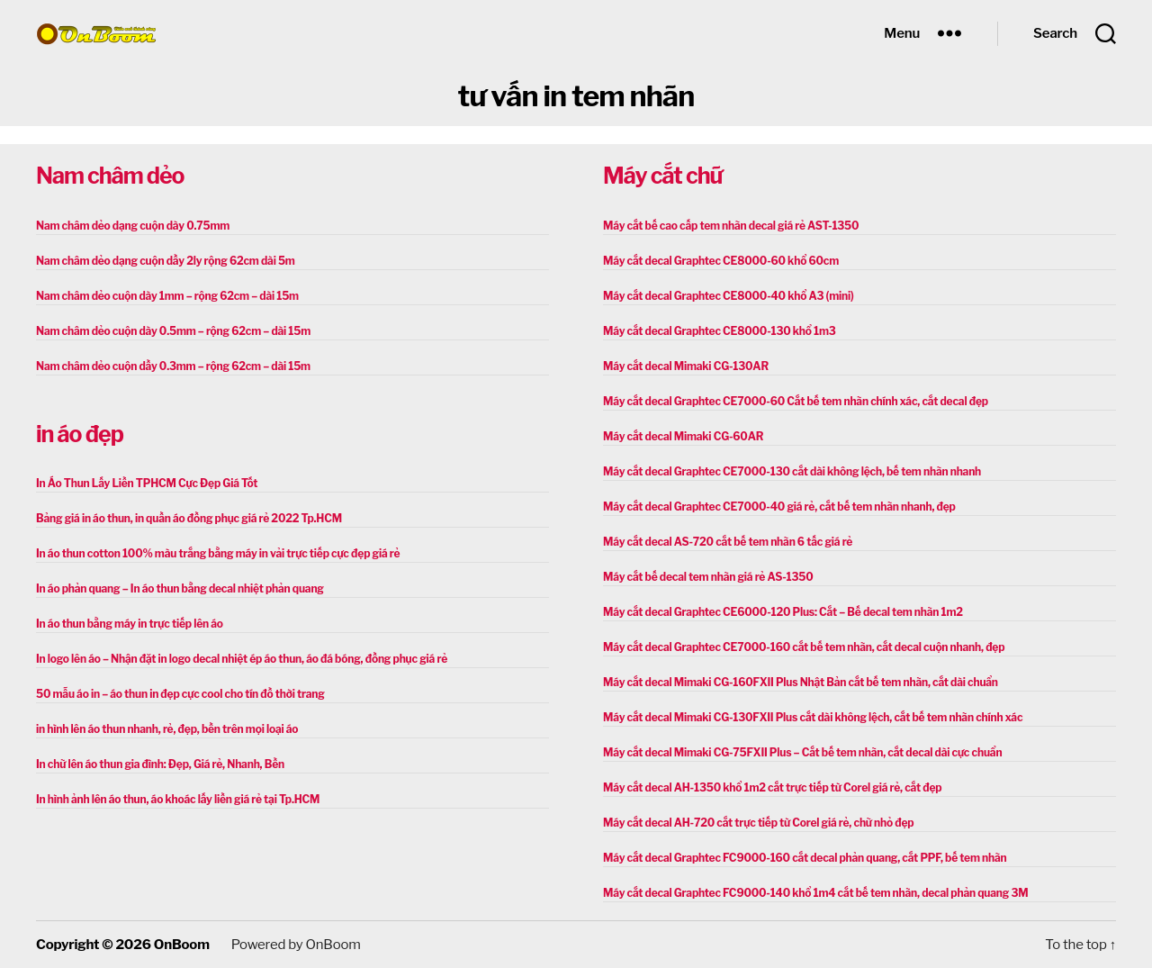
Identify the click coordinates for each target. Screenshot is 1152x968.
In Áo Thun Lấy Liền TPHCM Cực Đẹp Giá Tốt (146, 483)
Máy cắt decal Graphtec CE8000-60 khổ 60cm (721, 260)
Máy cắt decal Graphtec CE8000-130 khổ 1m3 (719, 331)
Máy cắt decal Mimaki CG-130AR (686, 366)
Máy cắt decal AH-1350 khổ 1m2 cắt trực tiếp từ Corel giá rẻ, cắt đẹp (772, 787)
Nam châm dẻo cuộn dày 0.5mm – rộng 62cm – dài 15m (173, 331)
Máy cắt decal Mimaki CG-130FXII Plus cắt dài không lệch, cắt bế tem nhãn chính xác (812, 717)
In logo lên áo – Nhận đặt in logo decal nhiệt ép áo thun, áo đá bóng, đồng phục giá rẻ (241, 658)
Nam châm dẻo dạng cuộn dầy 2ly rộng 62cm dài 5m (165, 260)
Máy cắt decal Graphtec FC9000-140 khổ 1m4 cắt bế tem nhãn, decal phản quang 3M (815, 893)
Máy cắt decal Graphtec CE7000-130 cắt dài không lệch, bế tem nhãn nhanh (792, 471)
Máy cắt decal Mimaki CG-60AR (683, 436)
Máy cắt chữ (662, 175)
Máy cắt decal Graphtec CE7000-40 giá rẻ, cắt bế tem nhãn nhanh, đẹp (779, 506)
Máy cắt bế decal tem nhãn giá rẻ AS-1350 (708, 577)
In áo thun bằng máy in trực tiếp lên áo (129, 623)
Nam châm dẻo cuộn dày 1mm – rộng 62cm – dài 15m (167, 296)
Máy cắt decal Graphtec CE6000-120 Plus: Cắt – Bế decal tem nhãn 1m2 (783, 612)
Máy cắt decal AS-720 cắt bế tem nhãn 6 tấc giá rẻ (727, 541)
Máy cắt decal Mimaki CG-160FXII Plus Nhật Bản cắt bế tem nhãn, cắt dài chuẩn (800, 682)
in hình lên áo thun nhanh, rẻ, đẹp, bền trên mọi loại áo (167, 729)
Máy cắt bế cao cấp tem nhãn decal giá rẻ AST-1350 (731, 225)
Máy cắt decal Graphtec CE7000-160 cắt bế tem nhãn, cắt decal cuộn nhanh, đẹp (803, 647)
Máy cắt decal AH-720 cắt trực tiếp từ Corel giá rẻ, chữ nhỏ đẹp (758, 822)
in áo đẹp (79, 434)
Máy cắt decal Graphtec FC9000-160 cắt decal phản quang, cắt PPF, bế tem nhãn (805, 857)
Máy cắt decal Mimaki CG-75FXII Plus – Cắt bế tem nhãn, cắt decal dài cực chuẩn (802, 752)
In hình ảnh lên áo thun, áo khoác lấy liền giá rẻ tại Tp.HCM (178, 799)
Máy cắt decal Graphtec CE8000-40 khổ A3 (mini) (728, 296)
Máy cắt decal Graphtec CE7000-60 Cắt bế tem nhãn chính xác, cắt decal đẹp (795, 401)
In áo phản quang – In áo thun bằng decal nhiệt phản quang (180, 588)
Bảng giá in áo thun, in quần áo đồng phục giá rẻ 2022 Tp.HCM (189, 518)
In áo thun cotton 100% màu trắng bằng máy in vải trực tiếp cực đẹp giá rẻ (218, 553)
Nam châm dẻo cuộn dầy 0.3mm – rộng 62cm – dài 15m (173, 366)
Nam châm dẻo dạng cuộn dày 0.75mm (133, 225)
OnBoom (182, 944)
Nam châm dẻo (110, 175)
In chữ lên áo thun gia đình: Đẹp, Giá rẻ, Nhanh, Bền (160, 764)
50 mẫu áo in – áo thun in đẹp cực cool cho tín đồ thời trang (180, 694)
